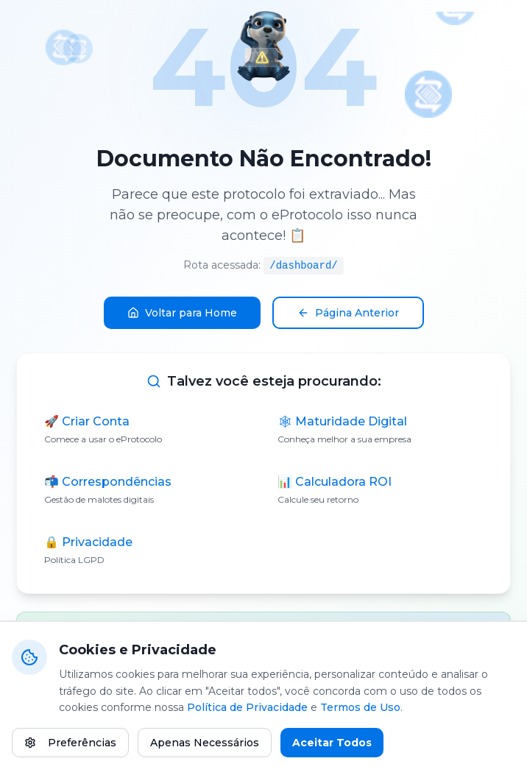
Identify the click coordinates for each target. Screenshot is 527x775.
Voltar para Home (182, 312)
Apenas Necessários (204, 743)
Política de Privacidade (247, 708)
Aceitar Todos (332, 743)
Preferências (70, 743)
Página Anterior (348, 312)
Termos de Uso (360, 708)
